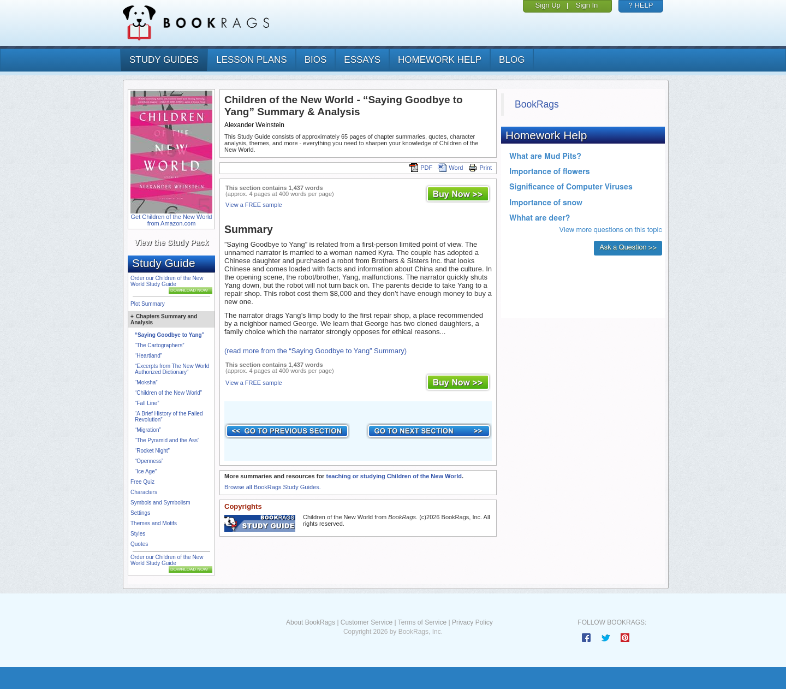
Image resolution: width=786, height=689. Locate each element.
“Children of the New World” (168, 393)
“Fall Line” (147, 403)
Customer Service (366, 622)
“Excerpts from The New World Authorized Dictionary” (172, 369)
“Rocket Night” (152, 451)
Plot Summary (147, 304)
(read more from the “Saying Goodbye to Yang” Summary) (315, 351)
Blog (512, 60)
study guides (164, 60)
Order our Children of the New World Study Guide (166, 281)
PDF (420, 167)
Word (450, 167)
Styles (137, 534)
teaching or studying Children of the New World (394, 476)
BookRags (537, 104)
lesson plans (251, 60)
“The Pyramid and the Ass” (167, 440)
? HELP (641, 5)
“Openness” (149, 461)
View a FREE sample (253, 204)
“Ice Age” (146, 471)
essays (362, 60)
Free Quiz (142, 482)
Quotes (139, 544)
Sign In (587, 5)
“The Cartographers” (159, 345)
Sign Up (548, 5)
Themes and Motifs (153, 523)
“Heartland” (148, 356)
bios (316, 60)
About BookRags (310, 622)
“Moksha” (146, 382)
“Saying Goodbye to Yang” (170, 335)
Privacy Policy (472, 622)
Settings (140, 513)
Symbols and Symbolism (160, 503)
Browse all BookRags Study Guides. (272, 487)
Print (480, 167)
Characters (143, 492)
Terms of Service (422, 622)
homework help (439, 60)
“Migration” (148, 430)
